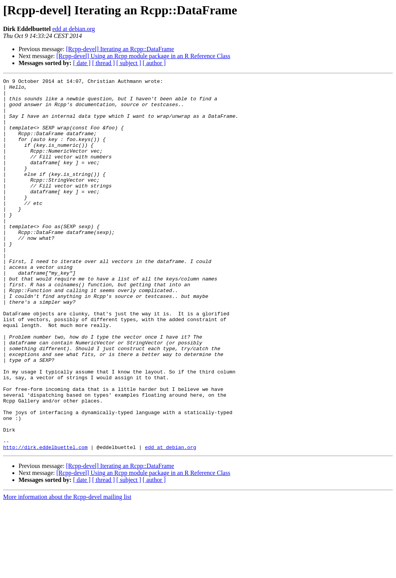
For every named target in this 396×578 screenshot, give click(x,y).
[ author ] (154, 63)
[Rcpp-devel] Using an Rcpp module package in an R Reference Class (143, 56)
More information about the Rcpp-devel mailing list (67, 571)
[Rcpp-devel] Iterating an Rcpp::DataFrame (120, 49)
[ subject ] (128, 63)
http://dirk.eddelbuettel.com (45, 521)
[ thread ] (103, 63)
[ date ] (81, 63)
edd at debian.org (73, 29)
